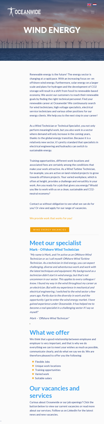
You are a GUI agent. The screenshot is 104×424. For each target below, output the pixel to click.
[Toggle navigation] (93, 12)
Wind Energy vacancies (49, 229)
